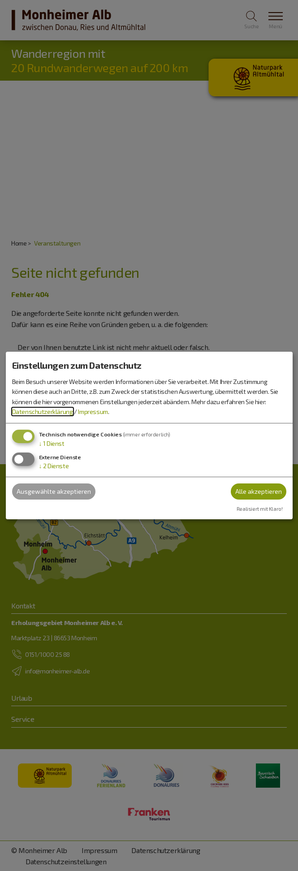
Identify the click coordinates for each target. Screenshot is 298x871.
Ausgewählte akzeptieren (54, 491)
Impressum (93, 411)
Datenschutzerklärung (42, 411)
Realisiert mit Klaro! (260, 509)
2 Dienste (54, 466)
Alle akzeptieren (258, 491)
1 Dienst (52, 443)
